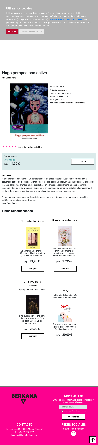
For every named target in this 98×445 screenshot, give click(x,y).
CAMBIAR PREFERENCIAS (31, 31)
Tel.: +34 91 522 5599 (24, 432)
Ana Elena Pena (9, 78)
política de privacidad (77, 411)
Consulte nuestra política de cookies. (65, 19)
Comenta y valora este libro (30, 147)
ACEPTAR (12, 31)
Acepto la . (75, 411)
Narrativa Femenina (76, 103)
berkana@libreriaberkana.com (24, 435)
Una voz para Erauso (32, 283)
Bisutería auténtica (64, 220)
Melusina (62, 90)
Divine (64, 291)
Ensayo (62, 103)
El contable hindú (32, 221)
